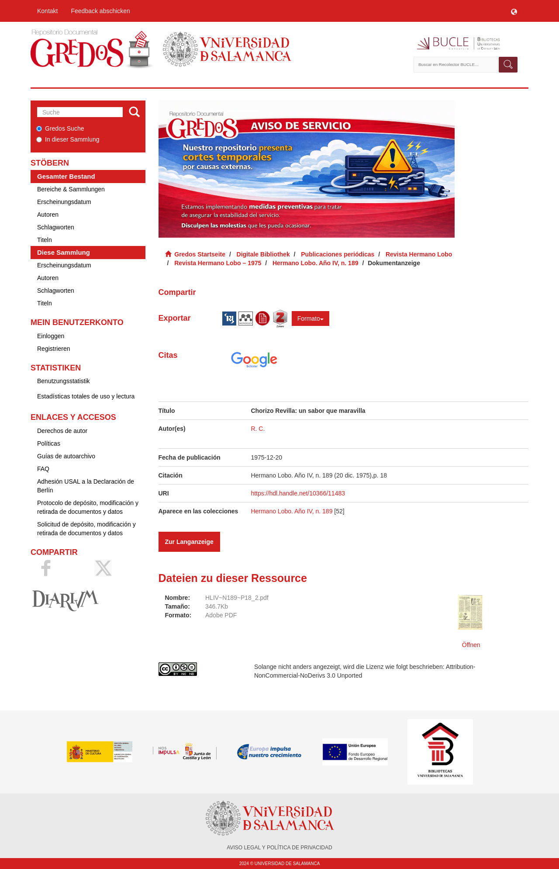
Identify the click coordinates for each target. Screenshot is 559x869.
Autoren (48, 214)
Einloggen (50, 335)
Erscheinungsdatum (64, 201)
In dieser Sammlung (68, 139)
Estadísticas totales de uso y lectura (86, 396)
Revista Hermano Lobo (419, 254)
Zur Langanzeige (189, 541)
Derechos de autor (62, 430)
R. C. (258, 428)
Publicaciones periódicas (337, 254)
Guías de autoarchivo (66, 456)
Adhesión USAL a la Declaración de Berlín (85, 486)
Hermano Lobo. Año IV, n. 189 (316, 263)
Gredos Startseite (199, 254)
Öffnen (471, 644)
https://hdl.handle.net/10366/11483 (298, 493)
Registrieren (53, 348)
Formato (310, 318)
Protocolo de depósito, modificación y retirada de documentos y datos (87, 507)
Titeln (44, 239)
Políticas (48, 443)
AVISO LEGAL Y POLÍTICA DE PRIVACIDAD (279, 848)
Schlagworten (55, 227)
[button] (514, 10)
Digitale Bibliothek (263, 254)
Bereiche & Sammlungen (71, 189)
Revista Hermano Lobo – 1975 (217, 263)
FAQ (43, 468)
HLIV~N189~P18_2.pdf (237, 597)
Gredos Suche (60, 128)
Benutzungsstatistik (63, 380)
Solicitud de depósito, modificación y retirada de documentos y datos (86, 529)
